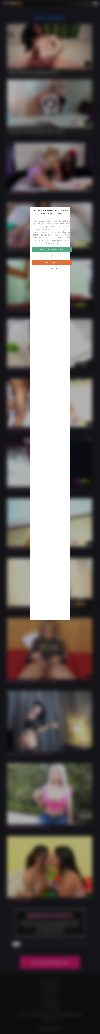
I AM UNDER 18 (52, 263)
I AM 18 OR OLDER (52, 249)
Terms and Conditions (52, 269)
